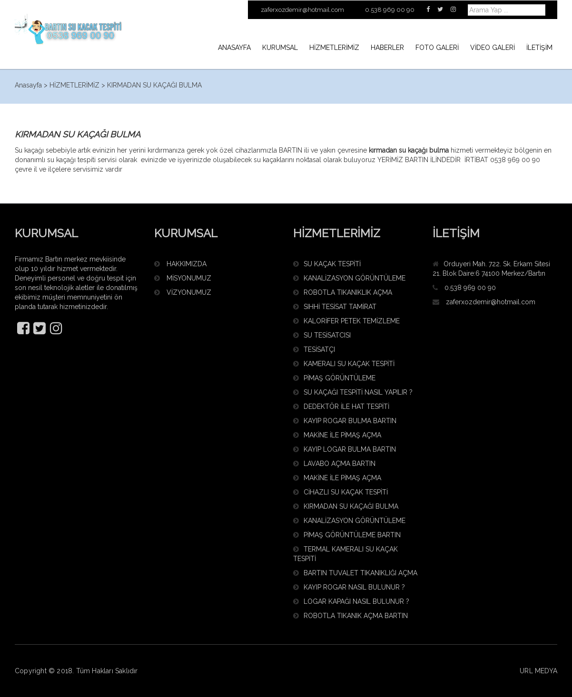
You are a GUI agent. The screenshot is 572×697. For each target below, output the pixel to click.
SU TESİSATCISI (322, 335)
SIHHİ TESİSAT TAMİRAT (334, 306)
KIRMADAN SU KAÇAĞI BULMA (154, 85)
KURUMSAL (280, 47)
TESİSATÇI (314, 349)
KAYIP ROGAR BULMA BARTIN (344, 421)
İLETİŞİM (539, 47)
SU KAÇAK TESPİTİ (327, 264)
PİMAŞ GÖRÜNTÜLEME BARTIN (347, 535)
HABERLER (387, 47)
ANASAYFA (234, 47)
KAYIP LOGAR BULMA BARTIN (344, 449)
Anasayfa (28, 85)
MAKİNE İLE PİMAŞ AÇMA (337, 435)
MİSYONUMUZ (182, 278)
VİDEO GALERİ (492, 47)
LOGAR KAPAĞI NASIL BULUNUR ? (351, 601)
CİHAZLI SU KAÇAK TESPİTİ (340, 492)
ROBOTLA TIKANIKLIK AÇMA (342, 292)
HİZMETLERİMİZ (334, 47)
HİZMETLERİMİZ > (77, 85)
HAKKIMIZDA (180, 264)
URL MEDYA (538, 671)
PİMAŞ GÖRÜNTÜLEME (334, 378)
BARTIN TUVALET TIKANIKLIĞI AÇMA (355, 573)
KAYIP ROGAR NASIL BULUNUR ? (349, 587)
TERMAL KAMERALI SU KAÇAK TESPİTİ (345, 553)
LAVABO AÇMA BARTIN (334, 463)
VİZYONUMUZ (182, 292)
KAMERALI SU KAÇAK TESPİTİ (343, 364)
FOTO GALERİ (437, 47)
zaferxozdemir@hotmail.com (490, 302)
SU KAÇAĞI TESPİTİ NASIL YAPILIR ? (353, 392)
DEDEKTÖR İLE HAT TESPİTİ (341, 406)
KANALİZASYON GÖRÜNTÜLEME (349, 278)
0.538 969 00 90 (470, 287)
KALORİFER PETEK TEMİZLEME (346, 321)
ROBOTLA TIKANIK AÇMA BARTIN (350, 616)
